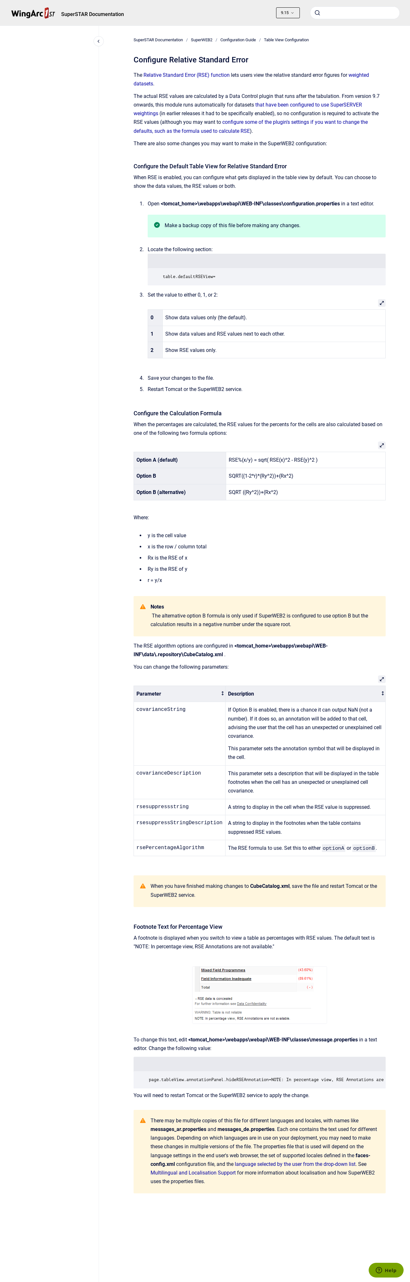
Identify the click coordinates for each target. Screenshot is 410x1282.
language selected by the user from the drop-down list (295, 1164)
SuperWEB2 (201, 39)
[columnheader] (179, 694)
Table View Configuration (286, 39)
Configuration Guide (238, 39)
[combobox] (354, 13)
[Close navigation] (99, 41)
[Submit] (317, 13)
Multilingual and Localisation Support (193, 1173)
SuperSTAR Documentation (92, 14)
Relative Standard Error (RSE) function (187, 75)
